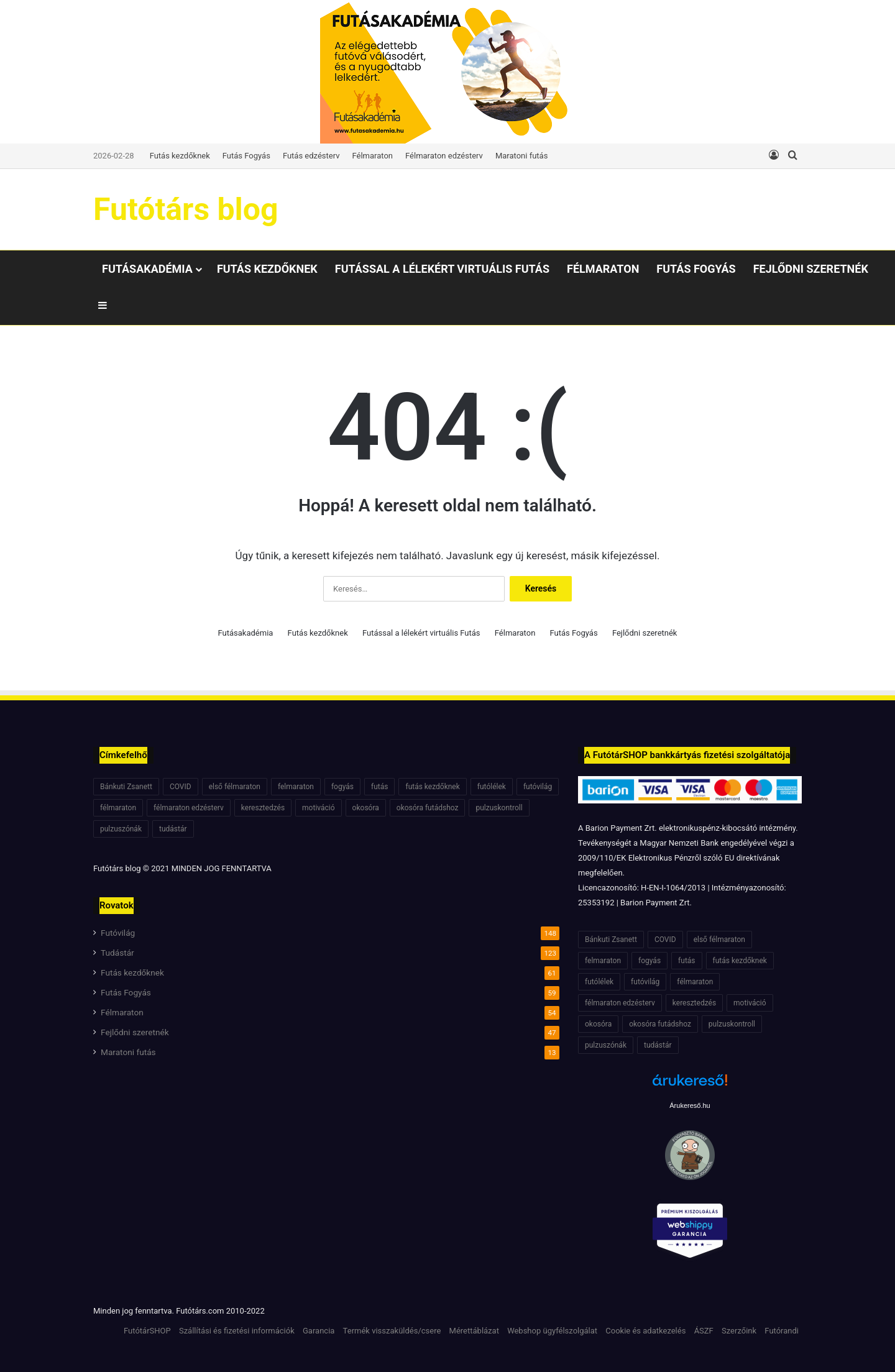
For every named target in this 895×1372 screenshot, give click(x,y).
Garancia (318, 1330)
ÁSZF (704, 1330)
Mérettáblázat (474, 1330)
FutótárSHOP (147, 1330)
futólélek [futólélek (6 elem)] (491, 786)
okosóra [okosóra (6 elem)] (365, 807)
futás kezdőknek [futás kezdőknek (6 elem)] (432, 786)
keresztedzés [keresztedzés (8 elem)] (263, 807)
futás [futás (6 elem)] (379, 786)
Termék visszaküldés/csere (392, 1330)
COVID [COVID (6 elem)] (180, 786)
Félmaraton (372, 155)
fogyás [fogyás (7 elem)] (342, 786)
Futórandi (781, 1330)
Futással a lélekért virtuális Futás (442, 268)
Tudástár (117, 953)
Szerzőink (739, 1330)
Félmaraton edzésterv (444, 155)
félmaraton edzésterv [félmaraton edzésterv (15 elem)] (189, 807)
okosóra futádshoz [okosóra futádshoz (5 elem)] (428, 807)
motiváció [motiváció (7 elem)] (318, 807)
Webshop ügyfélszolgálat (552, 1330)
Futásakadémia (147, 268)
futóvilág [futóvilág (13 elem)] (537, 786)
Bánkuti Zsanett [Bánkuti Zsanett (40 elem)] (126, 786)
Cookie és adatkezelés (645, 1330)
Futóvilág (118, 933)
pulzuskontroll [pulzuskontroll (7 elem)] (498, 807)
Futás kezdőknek (180, 155)
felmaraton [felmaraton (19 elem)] (296, 786)
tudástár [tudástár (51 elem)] (173, 829)
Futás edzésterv (311, 155)
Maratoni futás (521, 155)
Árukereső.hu (689, 1105)
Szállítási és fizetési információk (237, 1330)
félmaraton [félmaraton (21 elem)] (118, 807)
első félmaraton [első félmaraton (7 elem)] (234, 786)
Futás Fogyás (246, 155)
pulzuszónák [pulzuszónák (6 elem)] (121, 829)
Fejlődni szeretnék (810, 268)
